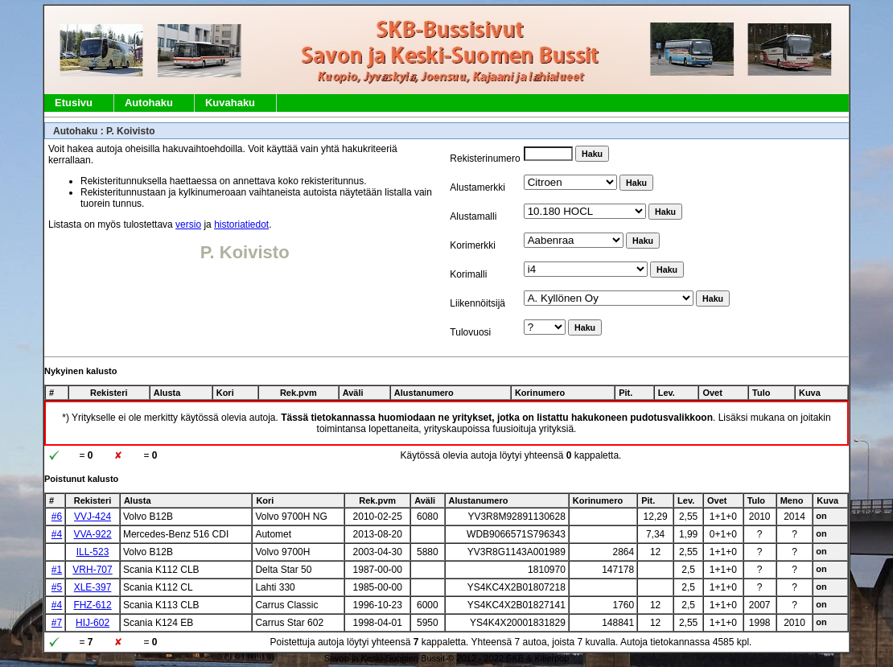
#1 (56, 569)
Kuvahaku (230, 103)
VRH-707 (92, 569)
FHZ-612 (92, 605)
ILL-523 (92, 552)
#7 (56, 622)
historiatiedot (241, 224)
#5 (56, 587)
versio (188, 224)
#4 (56, 534)
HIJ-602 (92, 622)
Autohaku (149, 103)
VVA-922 (92, 534)
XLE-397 (93, 587)
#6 (56, 516)
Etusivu (74, 103)
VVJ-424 (92, 516)
